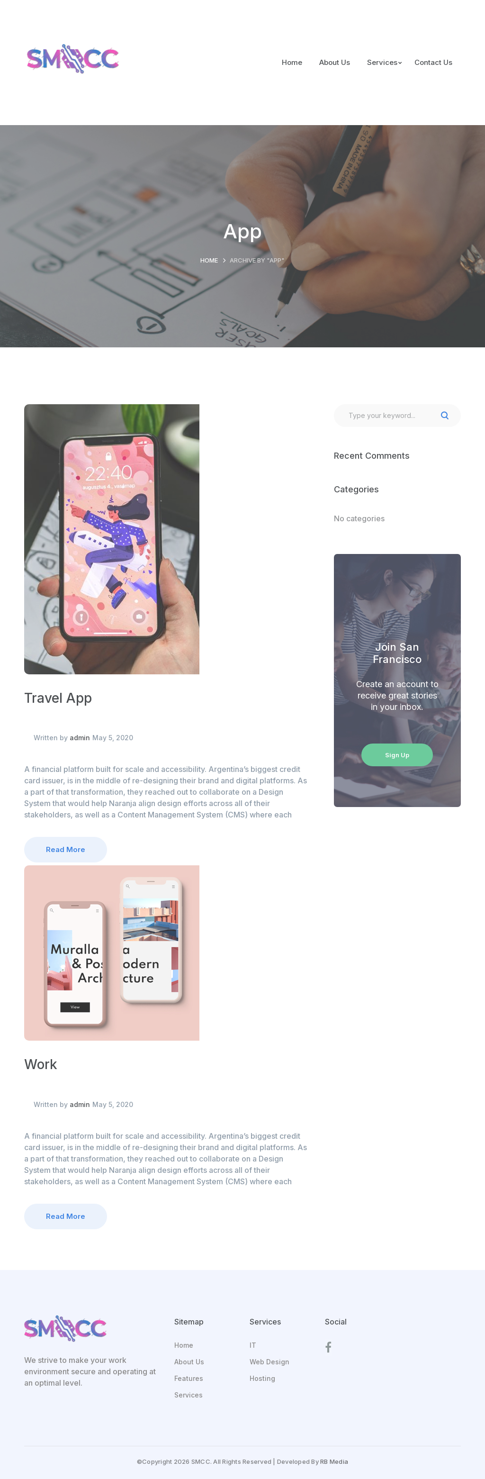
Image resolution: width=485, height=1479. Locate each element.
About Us (189, 1362)
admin (80, 738)
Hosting (262, 1378)
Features (188, 1378)
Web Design (269, 1362)
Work (40, 1064)
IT (253, 1345)
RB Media (334, 1461)
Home (209, 260)
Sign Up (397, 755)
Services (188, 1395)
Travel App (58, 698)
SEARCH (444, 415)
